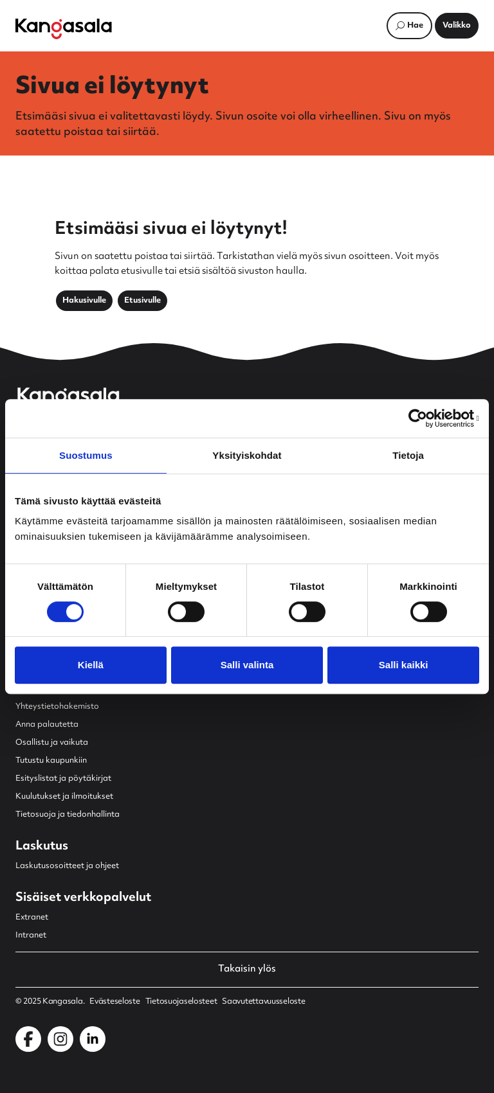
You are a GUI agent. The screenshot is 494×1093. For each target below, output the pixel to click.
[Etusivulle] (63, 29)
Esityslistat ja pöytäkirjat (63, 778)
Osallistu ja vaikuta (51, 742)
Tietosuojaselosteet (181, 1002)
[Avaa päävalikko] (457, 26)
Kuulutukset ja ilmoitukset (64, 796)
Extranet (31, 917)
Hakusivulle (84, 300)
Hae (415, 25)
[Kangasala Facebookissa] (28, 1039)
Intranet (30, 935)
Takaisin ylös (247, 970)
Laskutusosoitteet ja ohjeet (67, 866)
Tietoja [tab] (408, 455)
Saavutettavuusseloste (263, 1002)
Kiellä (91, 664)
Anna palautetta (46, 724)
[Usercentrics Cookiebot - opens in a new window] (423, 418)
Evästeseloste (114, 1002)
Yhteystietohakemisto (57, 706)
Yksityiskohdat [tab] (246, 455)
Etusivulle (142, 300)
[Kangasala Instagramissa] (60, 1039)
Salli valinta (247, 664)
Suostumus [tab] (86, 455)
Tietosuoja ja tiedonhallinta (67, 814)
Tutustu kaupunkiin (51, 760)
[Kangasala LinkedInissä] (92, 1039)
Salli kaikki (403, 664)
